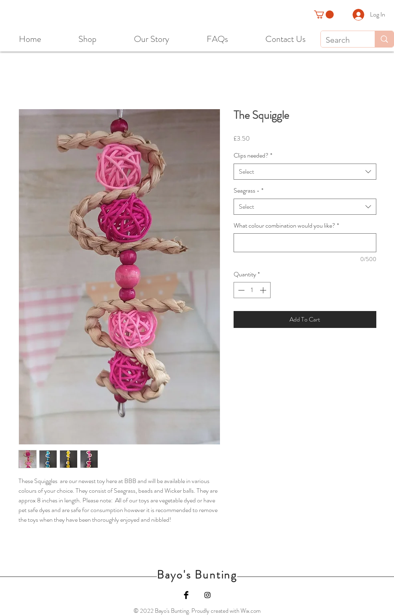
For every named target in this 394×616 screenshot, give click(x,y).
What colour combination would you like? (286, 225)
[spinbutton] (252, 290)
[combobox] (305, 172)
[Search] (342, 40)
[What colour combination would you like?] (305, 243)
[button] (324, 14)
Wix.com (250, 610)
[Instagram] (207, 595)
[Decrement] (240, 290)
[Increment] (263, 290)
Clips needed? (253, 155)
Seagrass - (248, 190)
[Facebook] (186, 595)
